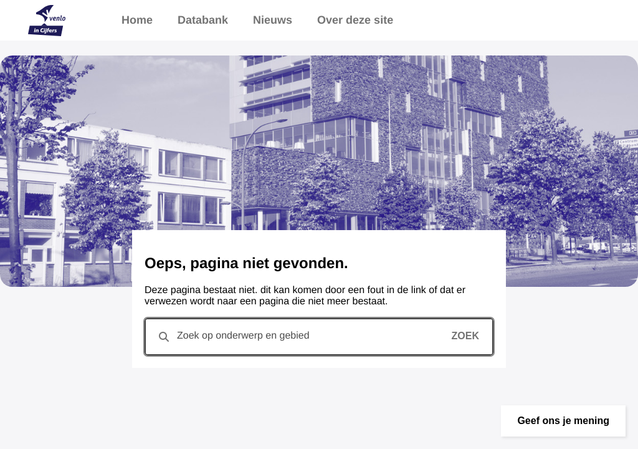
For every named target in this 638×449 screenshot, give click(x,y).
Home (137, 20)
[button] (563, 421)
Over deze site (355, 20)
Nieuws (272, 20)
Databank (203, 20)
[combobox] (319, 336)
